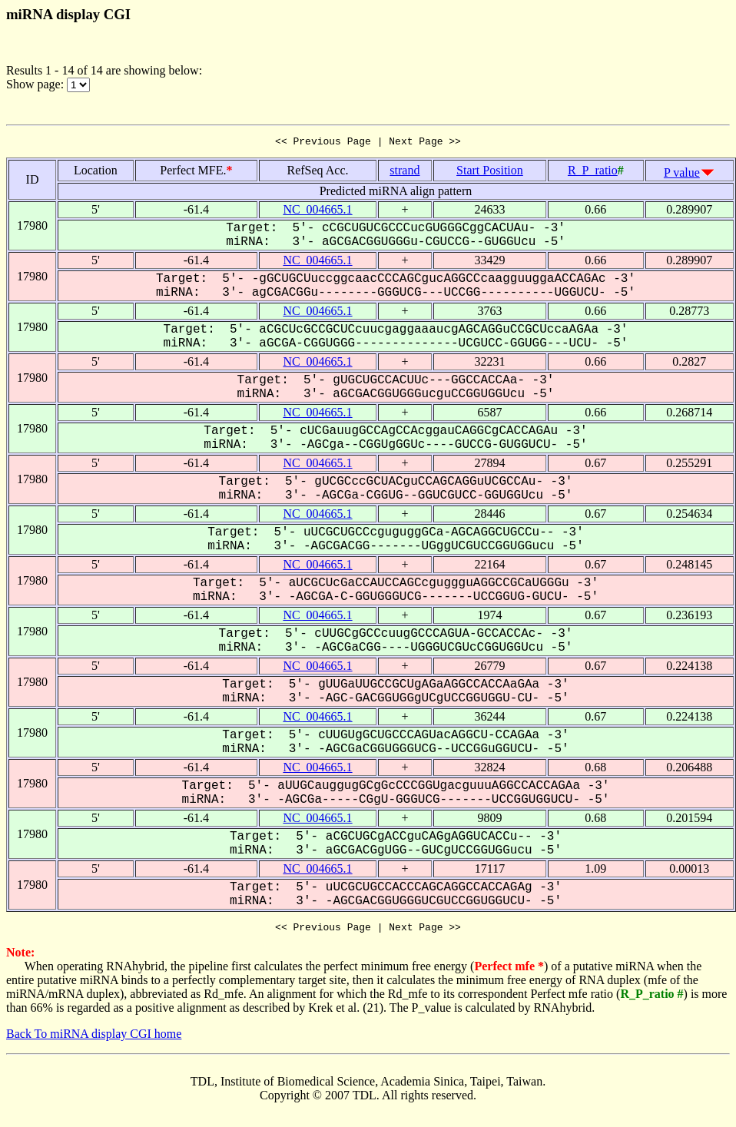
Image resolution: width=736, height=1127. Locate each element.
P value (682, 174)
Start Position (489, 172)
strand (404, 172)
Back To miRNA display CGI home (93, 1038)
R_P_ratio (593, 172)
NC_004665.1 (317, 211)
